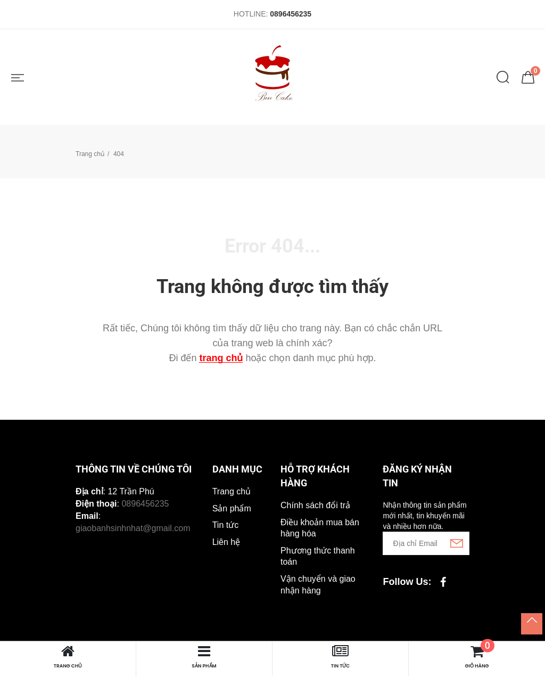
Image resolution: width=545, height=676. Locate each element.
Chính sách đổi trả (315, 505)
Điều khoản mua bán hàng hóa (319, 528)
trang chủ (221, 358)
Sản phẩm (231, 508)
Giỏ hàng (477, 656)
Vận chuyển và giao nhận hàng (318, 584)
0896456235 (290, 14)
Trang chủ (90, 154)
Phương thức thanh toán (317, 556)
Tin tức (225, 525)
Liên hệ (226, 542)
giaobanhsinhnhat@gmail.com (133, 528)
